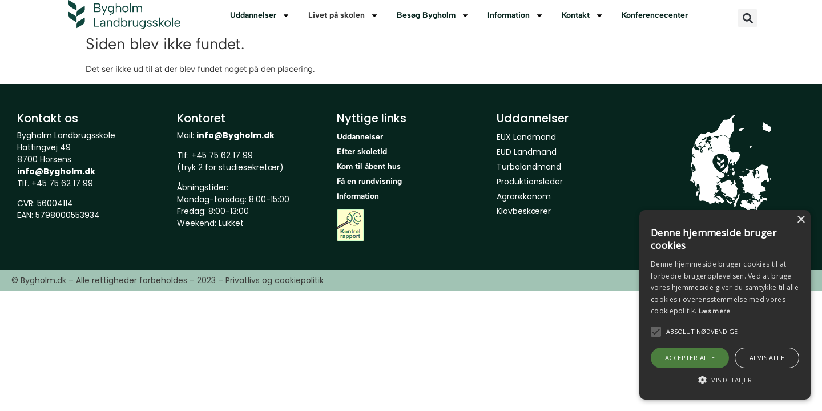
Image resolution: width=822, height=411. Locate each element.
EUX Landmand (526, 137)
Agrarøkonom (524, 196)
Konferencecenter (655, 15)
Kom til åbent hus (369, 166)
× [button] (800, 220)
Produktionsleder (530, 181)
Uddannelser (260, 15)
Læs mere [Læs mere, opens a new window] (715, 311)
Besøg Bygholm (433, 15)
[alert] (725, 305)
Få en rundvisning (369, 181)
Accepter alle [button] (690, 357)
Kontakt (582, 15)
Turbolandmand (529, 166)
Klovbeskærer (524, 211)
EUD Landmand (527, 152)
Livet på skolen (343, 15)
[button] (747, 18)
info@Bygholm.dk (56, 171)
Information (515, 15)
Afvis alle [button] (767, 357)
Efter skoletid (362, 151)
